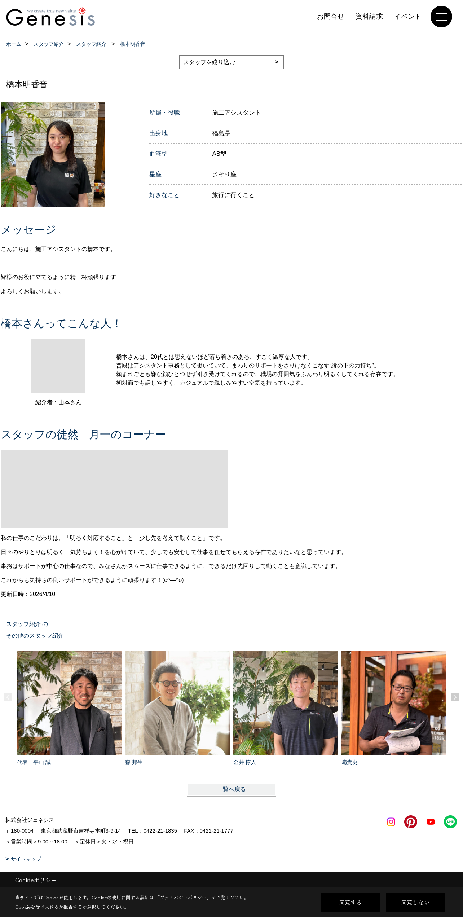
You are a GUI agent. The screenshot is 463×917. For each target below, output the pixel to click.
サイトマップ (26, 859)
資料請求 (369, 16)
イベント (408, 16)
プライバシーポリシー (183, 897)
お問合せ (330, 16)
